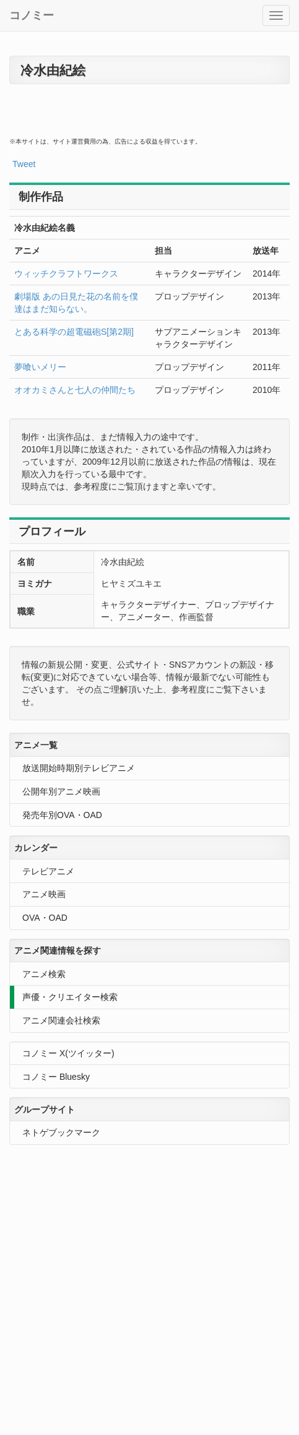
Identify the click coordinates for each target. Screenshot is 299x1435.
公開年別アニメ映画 (61, 791)
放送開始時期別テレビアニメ (78, 768)
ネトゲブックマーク (61, 1132)
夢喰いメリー (40, 367)
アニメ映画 (44, 894)
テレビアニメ (48, 871)
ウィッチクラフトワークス (66, 273)
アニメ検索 (44, 974)
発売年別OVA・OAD (62, 815)
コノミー (31, 15)
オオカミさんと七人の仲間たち (75, 390)
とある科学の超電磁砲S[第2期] (74, 332)
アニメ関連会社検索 (61, 1020)
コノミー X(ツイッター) (68, 1053)
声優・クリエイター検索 (70, 997)
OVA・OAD (44, 918)
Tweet (23, 164)
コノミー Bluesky (56, 1077)
